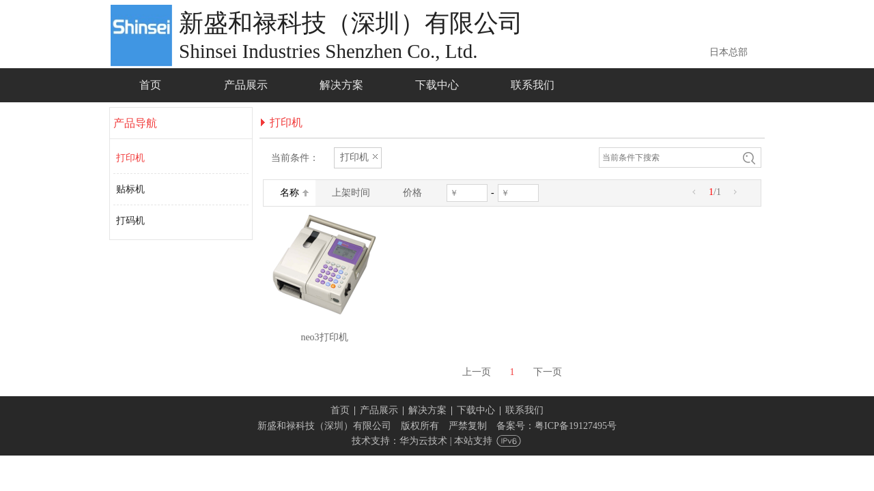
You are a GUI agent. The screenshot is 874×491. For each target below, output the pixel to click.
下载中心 (476, 410)
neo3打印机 (324, 337)
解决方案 (427, 410)
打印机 (130, 158)
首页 (340, 410)
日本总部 (728, 52)
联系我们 (524, 410)
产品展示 (379, 410)
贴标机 (130, 189)
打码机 (130, 220)
